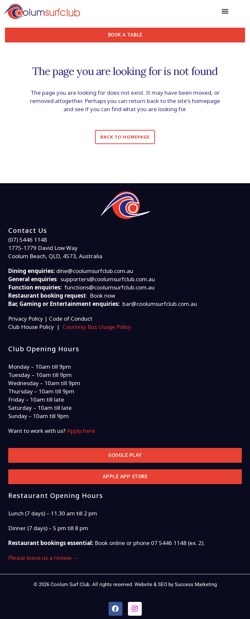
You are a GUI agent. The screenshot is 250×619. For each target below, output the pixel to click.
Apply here (81, 430)
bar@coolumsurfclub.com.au (159, 304)
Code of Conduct (70, 318)
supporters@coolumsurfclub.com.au (108, 279)
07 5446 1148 (169, 543)
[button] (225, 11)
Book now (102, 295)
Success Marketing (196, 584)
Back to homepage (125, 137)
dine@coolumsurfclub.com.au (94, 271)
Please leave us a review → (43, 557)
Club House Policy (31, 327)
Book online (110, 543)
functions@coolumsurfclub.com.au (109, 287)
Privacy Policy (25, 318)
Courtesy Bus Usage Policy (97, 327)
